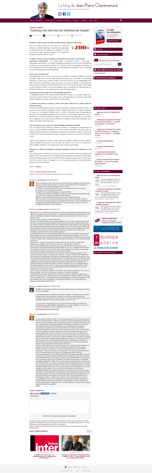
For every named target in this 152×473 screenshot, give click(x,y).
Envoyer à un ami (35, 35)
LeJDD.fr (38, 166)
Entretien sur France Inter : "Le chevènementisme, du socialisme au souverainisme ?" (44, 456)
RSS (86, 467)
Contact (76, 471)
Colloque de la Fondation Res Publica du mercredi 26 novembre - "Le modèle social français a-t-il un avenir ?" (108, 122)
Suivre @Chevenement (99, 73)
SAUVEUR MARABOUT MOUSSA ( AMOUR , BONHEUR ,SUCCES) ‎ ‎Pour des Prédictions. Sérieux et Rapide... (108, 182)
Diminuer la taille (76, 35)
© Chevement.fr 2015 (67, 471)
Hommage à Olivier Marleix (105, 146)
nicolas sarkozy (51, 172)
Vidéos (74, 20)
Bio (31, 20)
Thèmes (82, 20)
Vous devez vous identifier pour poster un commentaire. (59, 416)
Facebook (70, 467)
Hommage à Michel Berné (105, 141)
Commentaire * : (35, 396)
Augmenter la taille (63, 35)
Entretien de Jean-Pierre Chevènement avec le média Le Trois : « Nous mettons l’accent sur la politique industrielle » (76, 456)
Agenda (99, 49)
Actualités (48, 20)
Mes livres (92, 20)
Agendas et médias (62, 20)
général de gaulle (41, 172)
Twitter (79, 467)
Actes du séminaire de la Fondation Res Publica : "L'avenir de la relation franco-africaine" (107, 161)
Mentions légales (86, 471)
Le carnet (38, 20)
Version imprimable (49, 35)
